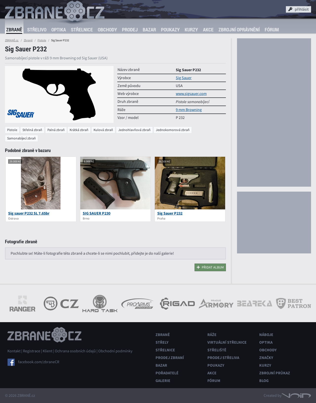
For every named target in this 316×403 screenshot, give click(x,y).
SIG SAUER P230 (96, 213)
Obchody (107, 29)
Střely (162, 342)
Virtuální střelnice (227, 342)
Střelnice (82, 29)
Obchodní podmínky (115, 351)
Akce (208, 29)
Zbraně (14, 29)
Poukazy (170, 29)
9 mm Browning (189, 109)
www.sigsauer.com (191, 93)
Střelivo (36, 29)
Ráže (212, 334)
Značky (266, 357)
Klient (47, 351)
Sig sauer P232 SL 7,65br (28, 213)
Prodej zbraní (170, 357)
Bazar (149, 29)
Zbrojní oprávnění (239, 29)
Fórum (272, 29)
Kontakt (13, 351)
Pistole (42, 40)
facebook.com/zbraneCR (38, 361)
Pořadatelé (167, 373)
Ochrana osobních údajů (75, 351)
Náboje (266, 334)
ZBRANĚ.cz (12, 40)
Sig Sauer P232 (169, 213)
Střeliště (216, 350)
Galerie (163, 380)
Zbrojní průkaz (274, 373)
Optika (58, 29)
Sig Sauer (184, 77)
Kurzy (191, 29)
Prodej (130, 29)
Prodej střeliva (223, 357)
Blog (264, 380)
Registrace (31, 351)
